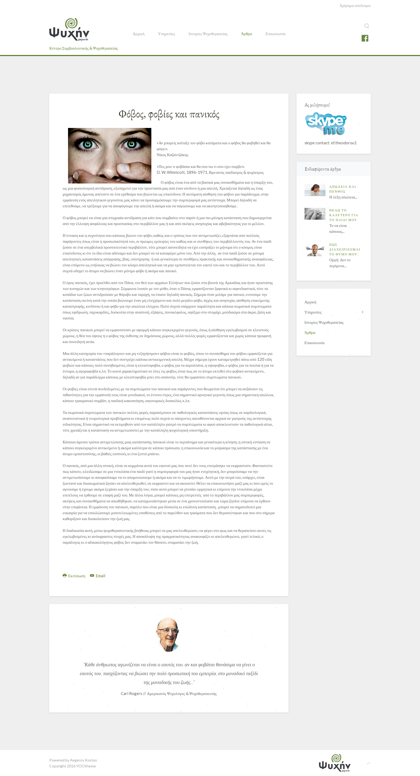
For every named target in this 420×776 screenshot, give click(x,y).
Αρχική (138, 33)
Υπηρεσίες (166, 33)
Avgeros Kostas (83, 760)
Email (97, 575)
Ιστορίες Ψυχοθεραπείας (208, 33)
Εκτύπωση (74, 575)
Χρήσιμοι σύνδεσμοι (355, 5)
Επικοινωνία (275, 33)
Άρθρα (246, 33)
